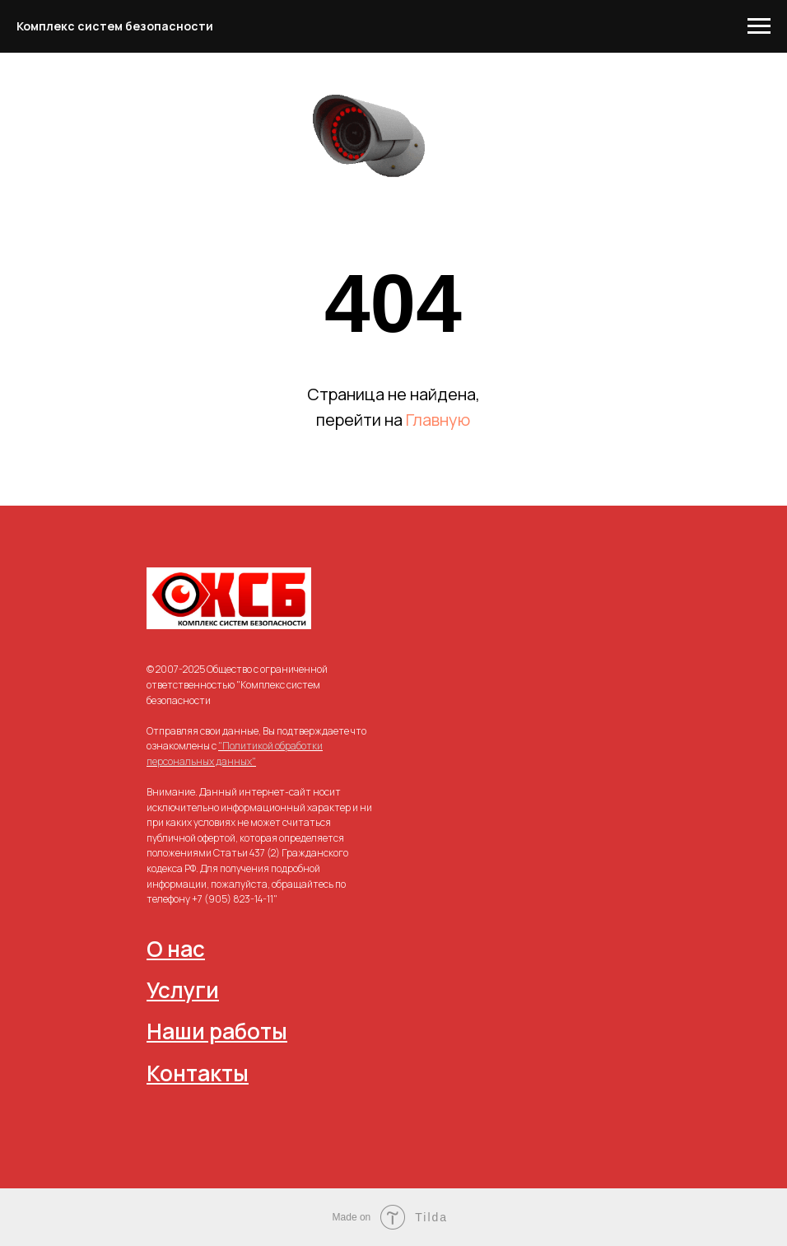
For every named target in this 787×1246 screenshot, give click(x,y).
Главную (438, 419)
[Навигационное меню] (759, 26)
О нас (176, 949)
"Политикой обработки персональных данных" (235, 753)
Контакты (198, 1073)
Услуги (183, 990)
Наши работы (217, 1031)
